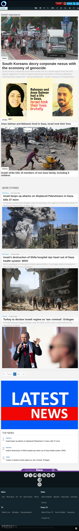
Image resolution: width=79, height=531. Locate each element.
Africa (36, 497)
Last (23, 374)
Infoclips (74, 497)
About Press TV (47, 512)
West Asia (10, 497)
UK (21, 497)
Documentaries (26, 512)
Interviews (65, 497)
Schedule (15, 512)
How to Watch (60, 512)
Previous (9, 374)
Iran (3, 497)
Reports (56, 497)
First (3, 374)
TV (2, 507)
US (17, 497)
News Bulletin (46, 497)
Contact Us (45, 518)
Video (43, 492)
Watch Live (6, 512)
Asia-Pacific (28, 497)
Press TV (44, 507)
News (3, 492)
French (69, 3)
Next (18, 374)
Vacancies (71, 512)
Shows (44, 503)
